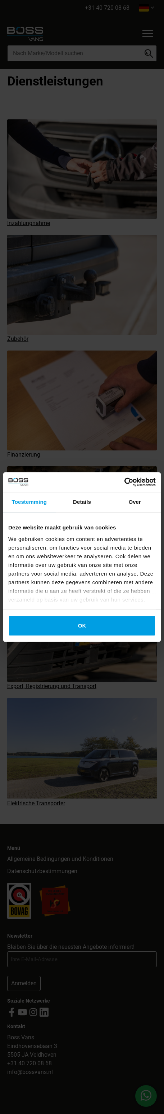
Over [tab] (134, 502)
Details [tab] (82, 502)
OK (82, 625)
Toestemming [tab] (29, 502)
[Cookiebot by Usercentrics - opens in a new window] (124, 482)
